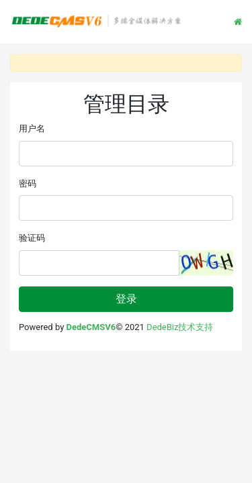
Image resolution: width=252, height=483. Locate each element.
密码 (27, 183)
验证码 (32, 238)
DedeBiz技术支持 (179, 327)
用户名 (32, 128)
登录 (126, 298)
